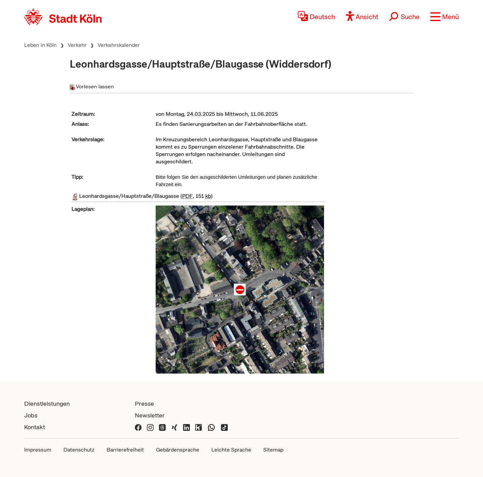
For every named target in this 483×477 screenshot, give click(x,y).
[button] (444, 16)
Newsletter (150, 415)
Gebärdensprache (177, 449)
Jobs (31, 415)
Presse (144, 403)
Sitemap (273, 449)
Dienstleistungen (47, 403)
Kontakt (34, 427)
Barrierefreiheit (125, 449)
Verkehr (77, 45)
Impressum (37, 449)
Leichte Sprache (231, 449)
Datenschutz (79, 449)
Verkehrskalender (119, 45)
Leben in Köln (40, 45)
